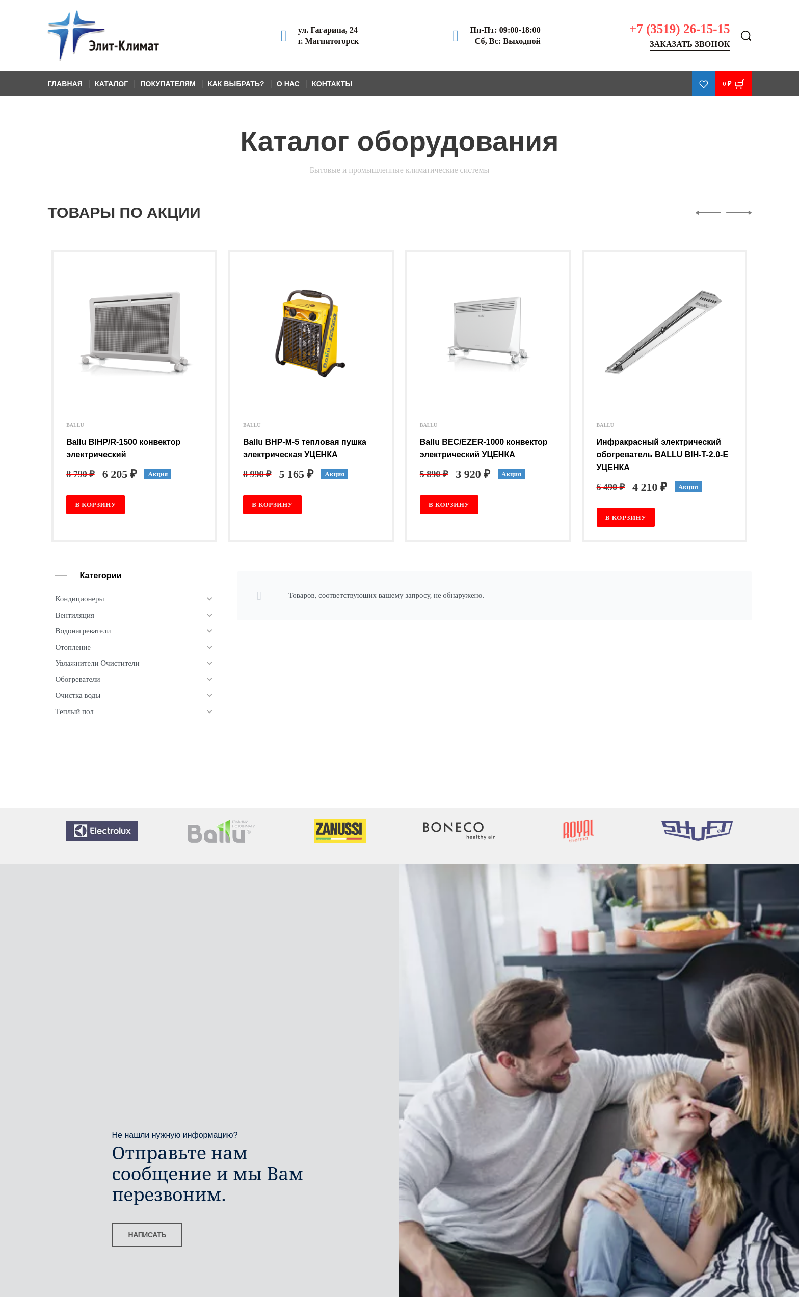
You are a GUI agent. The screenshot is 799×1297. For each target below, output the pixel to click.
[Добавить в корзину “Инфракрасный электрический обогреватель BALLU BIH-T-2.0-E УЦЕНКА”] (626, 517)
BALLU (75, 425)
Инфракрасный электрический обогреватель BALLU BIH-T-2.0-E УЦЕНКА (662, 455)
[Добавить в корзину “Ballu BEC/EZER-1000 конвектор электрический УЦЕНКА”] (449, 504)
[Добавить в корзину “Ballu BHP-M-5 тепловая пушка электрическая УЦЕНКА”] (272, 504)
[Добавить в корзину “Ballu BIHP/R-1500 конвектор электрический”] (95, 504)
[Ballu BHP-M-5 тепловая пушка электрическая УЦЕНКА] (311, 333)
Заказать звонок (690, 44)
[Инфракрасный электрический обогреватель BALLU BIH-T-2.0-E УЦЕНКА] (665, 333)
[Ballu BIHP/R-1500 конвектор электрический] (134, 333)
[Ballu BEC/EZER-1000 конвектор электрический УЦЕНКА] (488, 333)
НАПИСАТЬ (147, 1235)
